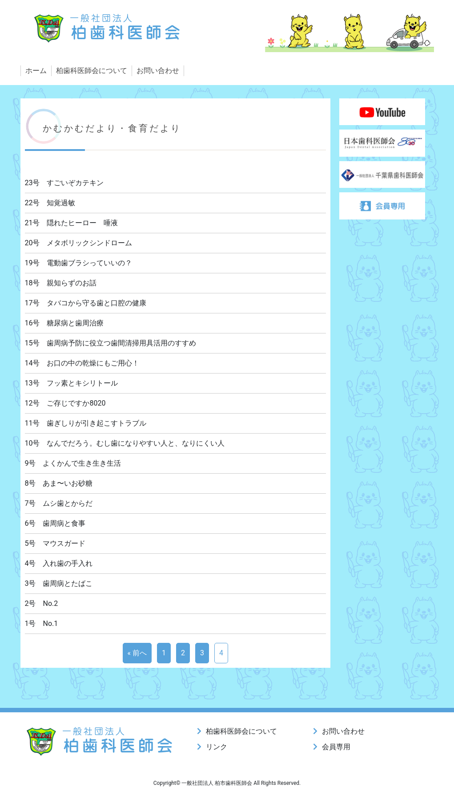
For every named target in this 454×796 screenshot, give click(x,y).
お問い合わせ (158, 70)
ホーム (36, 70)
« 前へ (137, 653)
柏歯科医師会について (91, 70)
